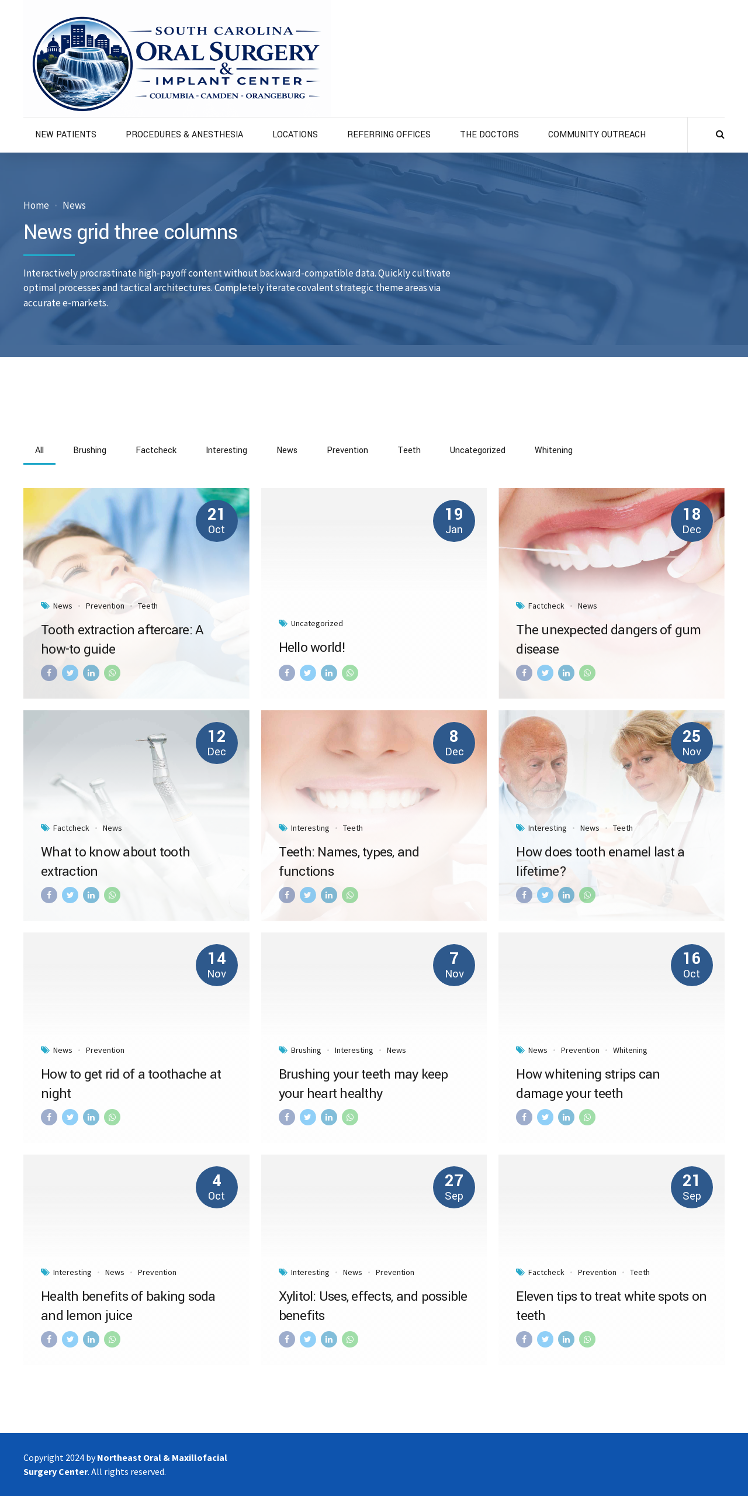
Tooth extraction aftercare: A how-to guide (122, 640)
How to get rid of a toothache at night (131, 1084)
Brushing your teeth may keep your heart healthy (363, 1084)
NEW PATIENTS (65, 135)
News (74, 205)
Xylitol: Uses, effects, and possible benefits (373, 1306)
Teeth (148, 605)
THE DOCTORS (489, 135)
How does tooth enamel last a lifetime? (600, 862)
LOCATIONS (295, 135)
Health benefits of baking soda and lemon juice (128, 1306)
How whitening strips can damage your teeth (588, 1084)
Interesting (310, 828)
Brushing (306, 1050)
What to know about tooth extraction (115, 862)
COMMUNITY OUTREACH (597, 135)
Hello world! (312, 647)
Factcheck (546, 605)
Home (36, 205)
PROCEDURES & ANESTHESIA (184, 135)
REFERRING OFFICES (389, 135)
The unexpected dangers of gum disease (608, 640)
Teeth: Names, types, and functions (349, 862)
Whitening (630, 1050)
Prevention (105, 605)
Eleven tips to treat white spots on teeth (611, 1306)
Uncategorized (317, 623)
